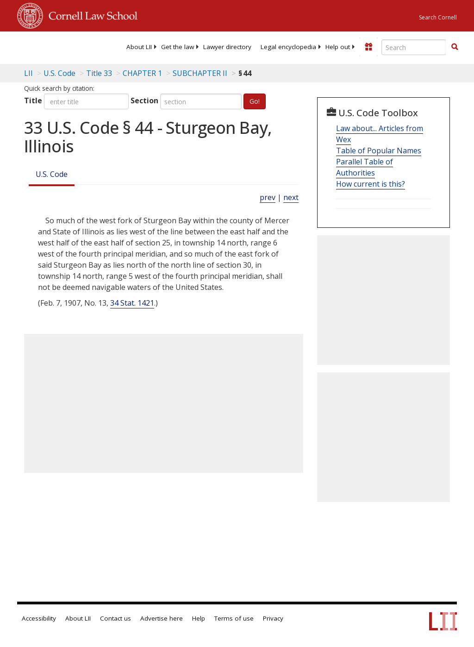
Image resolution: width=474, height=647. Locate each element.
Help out (337, 47)
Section (144, 100)
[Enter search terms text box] (413, 47)
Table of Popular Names (378, 150)
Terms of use (234, 618)
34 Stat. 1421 (132, 303)
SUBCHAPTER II (200, 73)
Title (33, 100)
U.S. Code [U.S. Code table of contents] (59, 73)
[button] (454, 47)
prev (267, 197)
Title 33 (99, 73)
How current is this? (370, 184)
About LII (139, 47)
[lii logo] (53, 46)
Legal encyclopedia (288, 47)
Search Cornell (438, 17)
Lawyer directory (227, 47)
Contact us (115, 618)
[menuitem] (139, 46)
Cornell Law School (90, 14)
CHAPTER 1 (142, 73)
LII (28, 73)
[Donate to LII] (368, 47)
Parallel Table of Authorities (364, 167)
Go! (254, 101)
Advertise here (161, 618)
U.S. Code (52, 174)
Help (198, 618)
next (291, 197)
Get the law (177, 47)
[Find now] (454, 47)
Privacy (273, 618)
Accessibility (39, 618)
